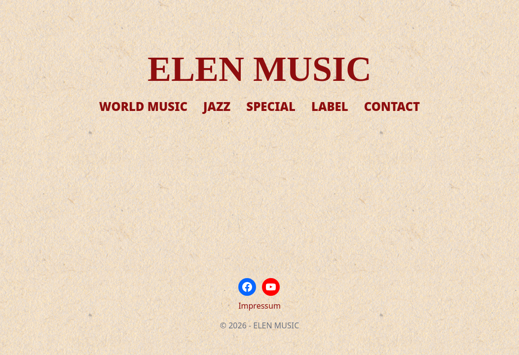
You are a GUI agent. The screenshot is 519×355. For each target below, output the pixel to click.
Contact (392, 106)
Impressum (259, 305)
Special (271, 106)
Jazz (216, 106)
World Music (143, 106)
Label (329, 106)
